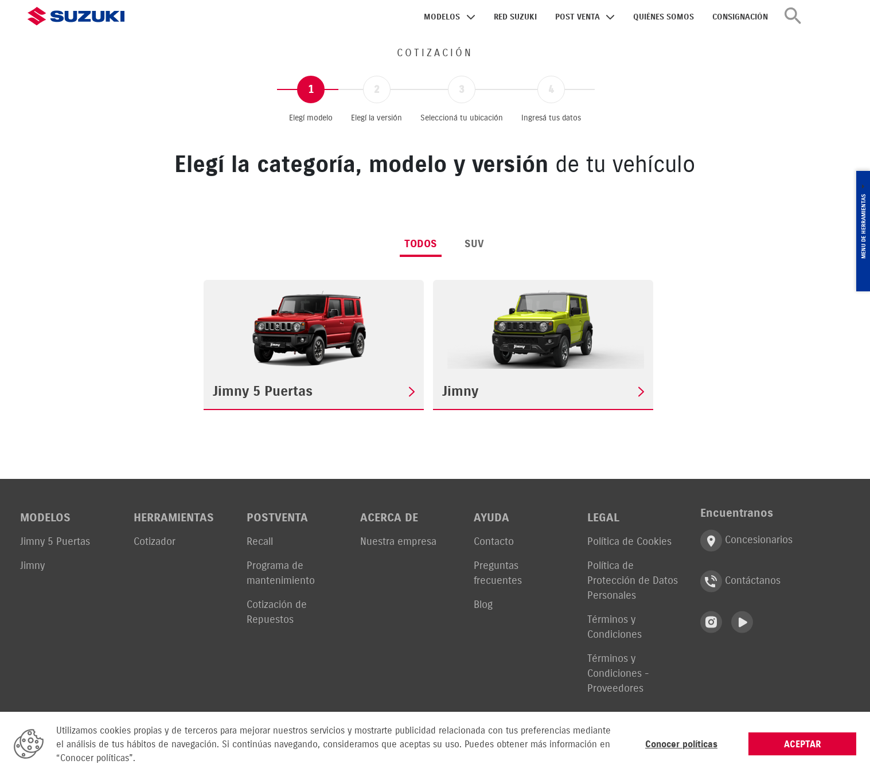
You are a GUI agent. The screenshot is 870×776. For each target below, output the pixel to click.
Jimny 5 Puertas (55, 541)
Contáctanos (740, 581)
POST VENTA (577, 17)
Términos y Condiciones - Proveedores (618, 673)
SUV (474, 243)
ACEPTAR (802, 744)
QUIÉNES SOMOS (663, 17)
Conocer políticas (681, 744)
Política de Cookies (629, 541)
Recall (260, 541)
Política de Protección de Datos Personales (632, 580)
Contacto (494, 541)
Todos (420, 243)
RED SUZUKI (515, 17)
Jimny (32, 565)
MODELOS (442, 17)
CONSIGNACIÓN (740, 17)
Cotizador (154, 541)
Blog (483, 604)
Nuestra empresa (398, 541)
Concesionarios (746, 540)
